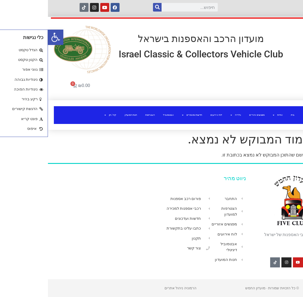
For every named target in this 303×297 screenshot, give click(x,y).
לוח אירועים (168, 115)
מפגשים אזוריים (209, 115)
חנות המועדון (83, 115)
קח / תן (62, 115)
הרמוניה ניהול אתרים (133, 288)
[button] (7, 37)
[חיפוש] (109, 7)
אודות (230, 115)
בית (244, 115)
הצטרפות (102, 115)
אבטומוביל (120, 115)
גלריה (188, 115)
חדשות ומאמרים (144, 115)
